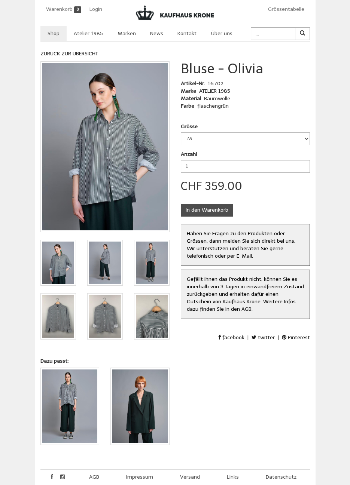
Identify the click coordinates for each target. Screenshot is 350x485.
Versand (190, 477)
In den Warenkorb (207, 210)
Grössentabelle (286, 9)
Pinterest (296, 337)
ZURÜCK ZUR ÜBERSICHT (69, 53)
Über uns (221, 33)
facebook (231, 337)
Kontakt (187, 33)
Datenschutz (281, 477)
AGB (246, 309)
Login (95, 9)
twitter (263, 337)
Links (233, 477)
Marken (127, 33)
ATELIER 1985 (214, 91)
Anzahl (189, 154)
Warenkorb (64, 9)
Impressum (139, 477)
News (156, 33)
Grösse (189, 126)
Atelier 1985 (88, 33)
